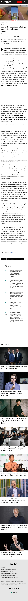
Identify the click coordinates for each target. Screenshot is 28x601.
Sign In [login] (25, 1)
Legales (17, 583)
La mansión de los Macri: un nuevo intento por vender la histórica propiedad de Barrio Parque (16, 273)
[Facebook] (10, 588)
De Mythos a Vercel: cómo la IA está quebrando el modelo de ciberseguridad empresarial (12, 393)
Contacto (12, 581)
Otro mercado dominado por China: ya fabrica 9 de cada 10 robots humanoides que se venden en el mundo (14, 448)
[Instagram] (14, 588)
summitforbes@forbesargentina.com (10, 573)
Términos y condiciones (10, 583)
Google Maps (10, 259)
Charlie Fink (3, 31)
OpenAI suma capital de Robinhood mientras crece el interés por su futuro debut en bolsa (14, 474)
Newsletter (8, 581)
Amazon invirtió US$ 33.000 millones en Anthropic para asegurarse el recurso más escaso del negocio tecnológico (13, 500)
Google (3, 259)
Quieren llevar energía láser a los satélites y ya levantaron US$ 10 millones (14, 367)
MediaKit (2, 581)
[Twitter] (12, 588)
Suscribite (19, 1)
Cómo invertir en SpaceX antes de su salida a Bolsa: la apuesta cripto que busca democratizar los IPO (16, 305)
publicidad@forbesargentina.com (10, 569)
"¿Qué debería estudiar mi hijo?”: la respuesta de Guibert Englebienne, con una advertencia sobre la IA (16, 295)
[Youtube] (16, 588)
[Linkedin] (18, 588)
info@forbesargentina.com (8, 571)
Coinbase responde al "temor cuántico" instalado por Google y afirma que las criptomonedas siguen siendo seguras (12, 554)
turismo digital (19, 259)
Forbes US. (13, 252)
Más (15, 266)
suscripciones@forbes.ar (10, 575)
